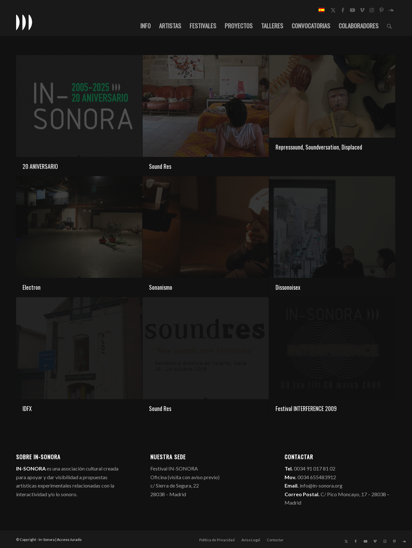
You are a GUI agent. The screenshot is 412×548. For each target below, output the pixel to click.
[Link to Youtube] (352, 10)
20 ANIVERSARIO (40, 166)
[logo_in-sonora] (24, 22)
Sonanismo (160, 287)
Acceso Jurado (69, 539)
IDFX (27, 408)
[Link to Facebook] (343, 10)
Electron (32, 287)
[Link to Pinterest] (381, 10)
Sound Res (160, 166)
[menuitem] (145, 25)
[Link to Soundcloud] (391, 10)
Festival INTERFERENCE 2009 (306, 408)
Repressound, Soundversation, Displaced (319, 147)
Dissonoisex (288, 287)
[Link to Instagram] (372, 10)
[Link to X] (333, 10)
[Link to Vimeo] (362, 10)
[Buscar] (389, 25)
